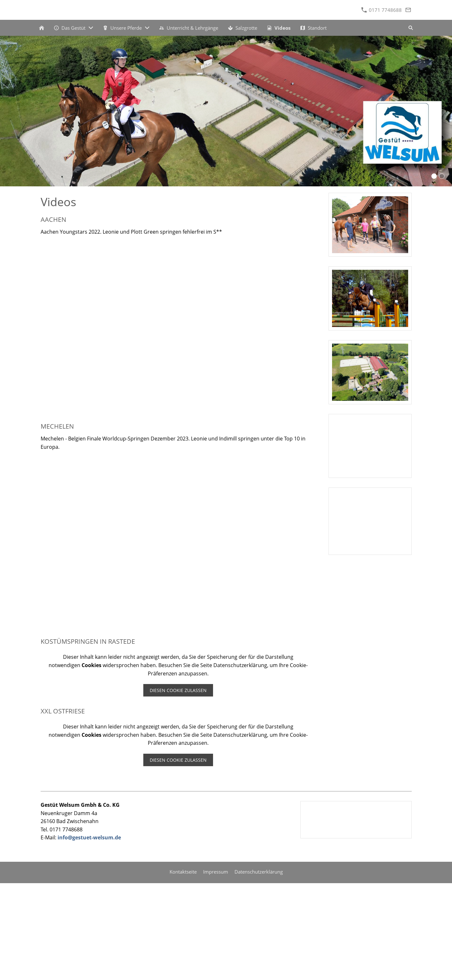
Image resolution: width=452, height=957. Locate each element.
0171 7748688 (381, 10)
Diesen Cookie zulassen (178, 690)
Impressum (215, 871)
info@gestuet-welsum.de (89, 837)
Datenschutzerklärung (258, 871)
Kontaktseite (183, 871)
